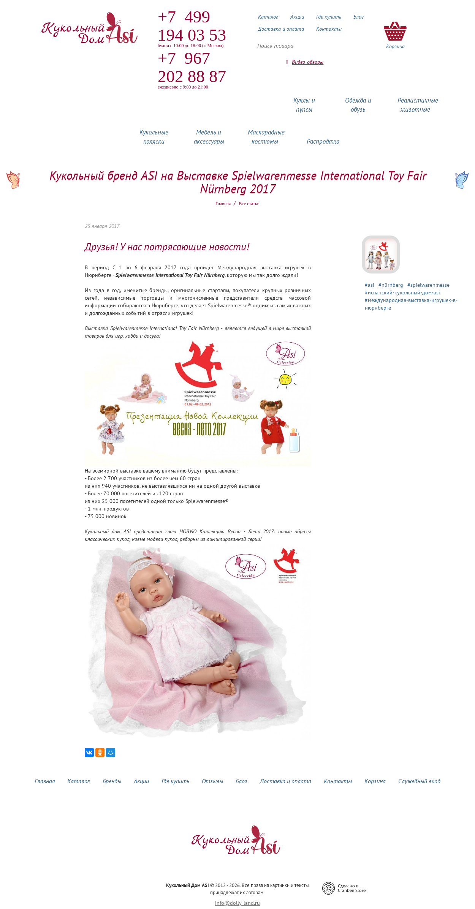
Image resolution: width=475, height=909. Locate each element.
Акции (297, 16)
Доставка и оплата (281, 28)
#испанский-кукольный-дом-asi (402, 292)
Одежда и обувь (358, 105)
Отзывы (212, 781)
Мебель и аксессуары (209, 136)
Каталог (268, 16)
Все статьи (249, 203)
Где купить (328, 16)
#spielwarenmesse (428, 284)
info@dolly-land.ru (237, 903)
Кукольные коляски (153, 136)
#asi (369, 284)
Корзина (375, 781)
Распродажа (323, 141)
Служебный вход (419, 781)
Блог (358, 16)
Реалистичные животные (417, 105)
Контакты (329, 28)
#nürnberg (390, 284)
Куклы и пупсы (304, 105)
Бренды (112, 781)
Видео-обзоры (307, 61)
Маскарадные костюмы (266, 136)
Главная (223, 203)
